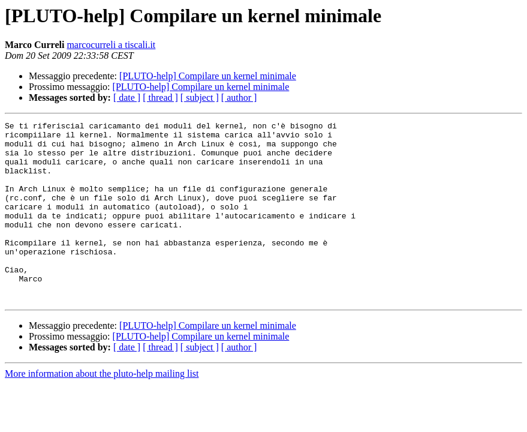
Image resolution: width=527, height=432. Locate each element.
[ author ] (239, 97)
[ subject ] (199, 97)
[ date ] (126, 97)
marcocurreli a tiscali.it (111, 45)
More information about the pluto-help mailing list (102, 409)
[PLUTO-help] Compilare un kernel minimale (207, 76)
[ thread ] (160, 97)
